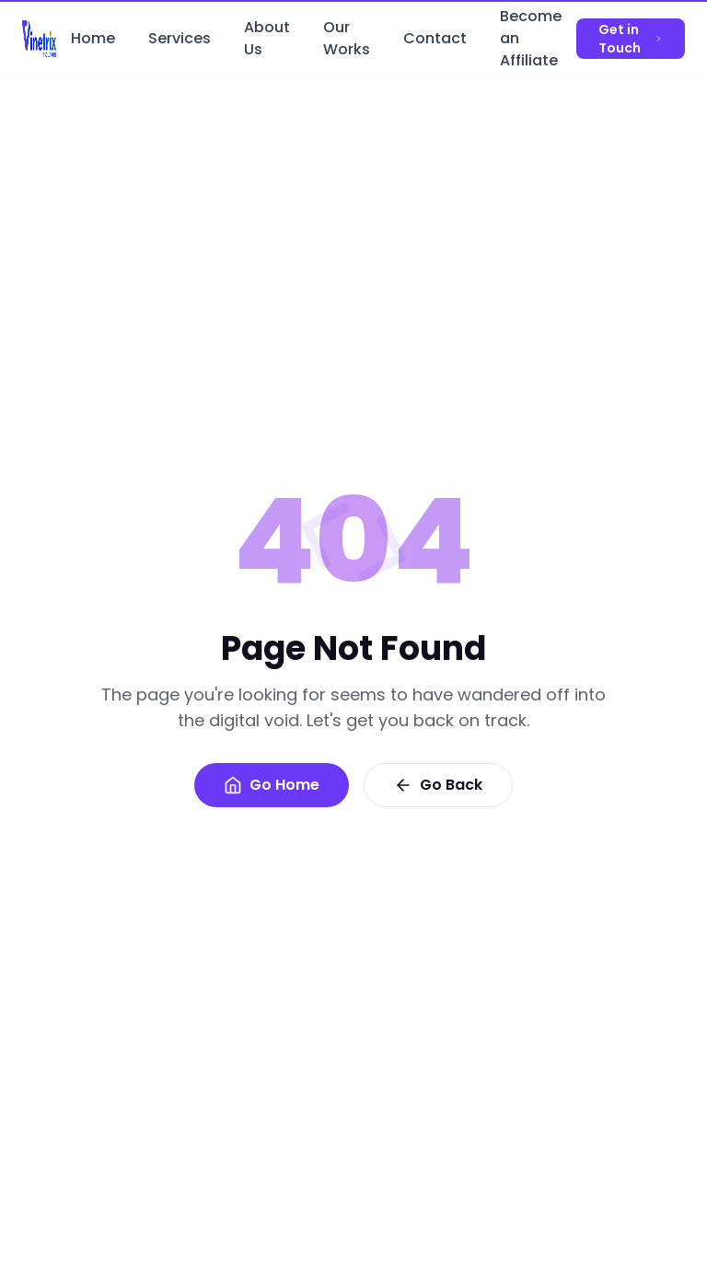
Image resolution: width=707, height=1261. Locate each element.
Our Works (346, 42)
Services (179, 42)
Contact (435, 42)
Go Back (438, 784)
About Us (267, 42)
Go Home (271, 784)
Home (93, 42)
